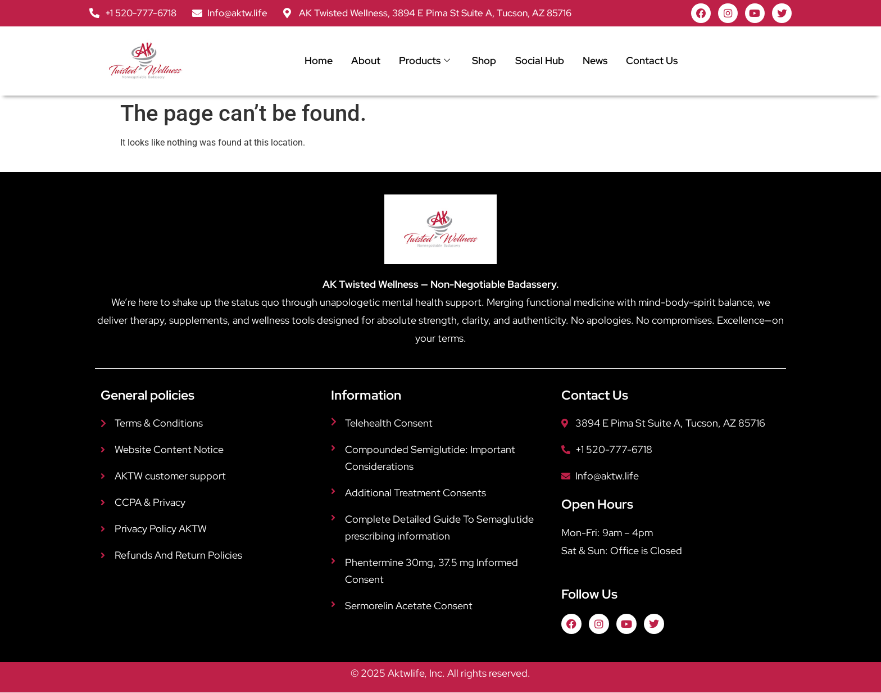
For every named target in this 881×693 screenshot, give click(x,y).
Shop (483, 61)
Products (422, 61)
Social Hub (538, 61)
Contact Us (652, 61)
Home (316, 61)
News (594, 61)
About (363, 61)
